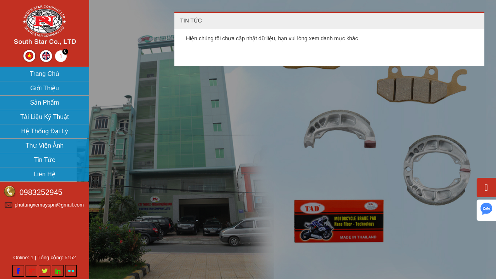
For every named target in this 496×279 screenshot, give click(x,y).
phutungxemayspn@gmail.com (49, 205)
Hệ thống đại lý (44, 131)
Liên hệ (44, 174)
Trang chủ (44, 74)
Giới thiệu (44, 88)
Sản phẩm (44, 102)
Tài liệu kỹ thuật (44, 117)
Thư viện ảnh (45, 145)
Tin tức (44, 160)
